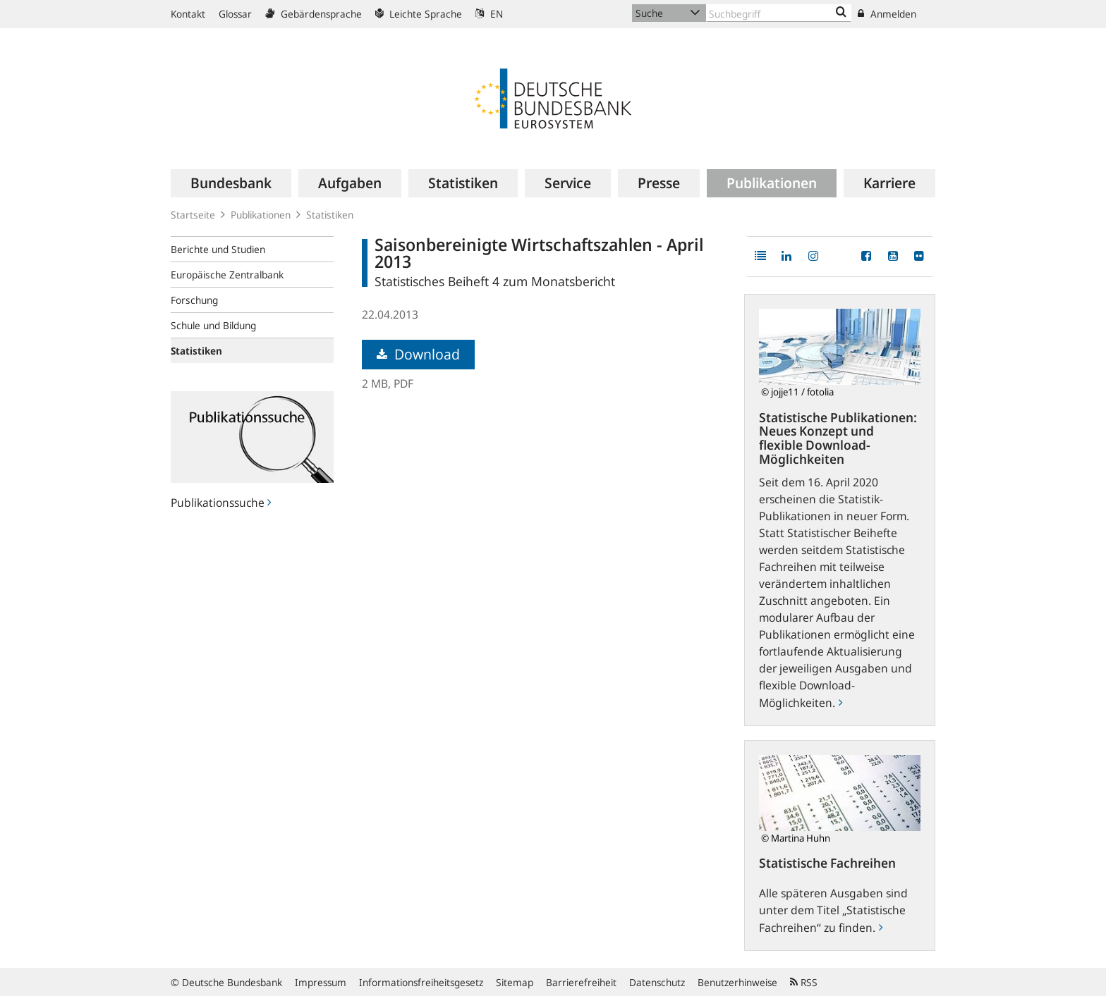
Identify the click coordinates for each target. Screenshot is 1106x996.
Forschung (194, 300)
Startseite (193, 214)
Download (418, 354)
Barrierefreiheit (581, 982)
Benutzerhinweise (737, 982)
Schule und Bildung (213, 325)
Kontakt (188, 13)
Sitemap (514, 982)
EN (489, 13)
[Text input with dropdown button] (778, 13)
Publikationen (261, 214)
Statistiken (329, 214)
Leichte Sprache (418, 13)
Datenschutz (657, 982)
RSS (804, 982)
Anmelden (887, 13)
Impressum (320, 982)
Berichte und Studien (218, 249)
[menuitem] (231, 183)
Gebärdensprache (313, 13)
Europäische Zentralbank (227, 274)
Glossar (235, 13)
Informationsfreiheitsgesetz (421, 982)
